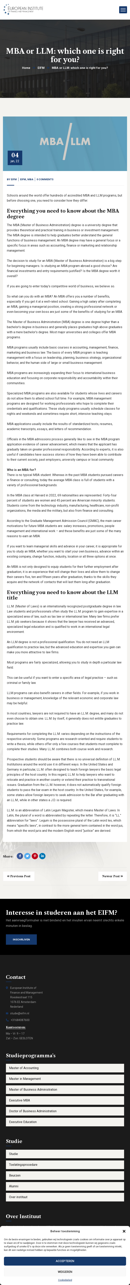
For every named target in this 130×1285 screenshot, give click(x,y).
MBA (30, 179)
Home (26, 68)
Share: (8, 856)
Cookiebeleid (65, 1280)
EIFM (41, 68)
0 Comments (45, 179)
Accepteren (65, 1261)
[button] (124, 1231)
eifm (14, 179)
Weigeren (65, 1272)
